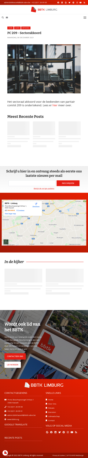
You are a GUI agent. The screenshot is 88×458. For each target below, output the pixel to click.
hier (55, 105)
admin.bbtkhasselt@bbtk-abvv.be (17, 2)
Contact (51, 420)
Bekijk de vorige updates (44, 188)
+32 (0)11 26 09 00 (39, 2)
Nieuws (51, 408)
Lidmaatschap (54, 416)
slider (17, 28)
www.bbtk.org (13, 419)
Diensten (52, 412)
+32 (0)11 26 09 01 (15, 411)
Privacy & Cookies (59, 455)
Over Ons (52, 404)
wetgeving (25, 28)
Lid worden (12, 365)
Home (10, 28)
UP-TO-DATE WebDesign (75, 455)
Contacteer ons (15, 356)
